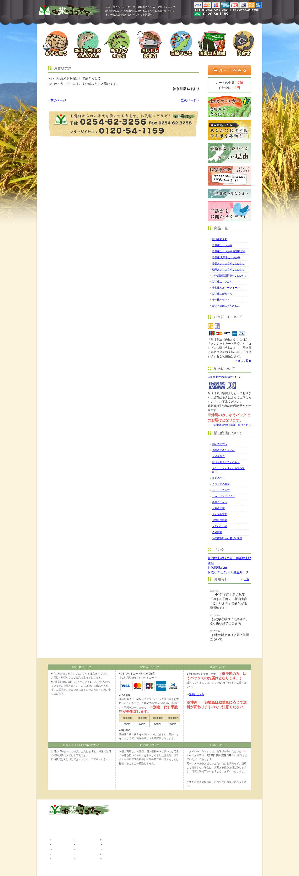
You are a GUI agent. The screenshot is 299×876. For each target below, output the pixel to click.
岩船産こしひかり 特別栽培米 (228, 251)
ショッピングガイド (223, 496)
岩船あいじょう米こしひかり (228, 263)
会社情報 (217, 532)
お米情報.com (217, 567)
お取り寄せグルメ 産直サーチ (228, 572)
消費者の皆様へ (61, 844)
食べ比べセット (221, 299)
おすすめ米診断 (61, 858)
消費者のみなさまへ (223, 450)
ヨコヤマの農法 (221, 484)
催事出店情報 (219, 520)
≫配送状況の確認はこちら (224, 377)
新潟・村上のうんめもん (226, 462)
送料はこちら (196, 694)
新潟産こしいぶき (222, 281)
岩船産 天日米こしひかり (226, 257)
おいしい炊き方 (221, 490)
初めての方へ (219, 444)
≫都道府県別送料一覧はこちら (232, 425)
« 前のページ (57, 100)
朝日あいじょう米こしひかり (228, 269)
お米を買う (218, 456)
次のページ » (190, 100)
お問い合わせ (219, 526)
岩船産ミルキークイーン (226, 287)
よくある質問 (219, 514)
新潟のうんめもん (63, 853)
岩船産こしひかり (222, 245)
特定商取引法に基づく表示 (227, 538)
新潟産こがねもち (222, 293)
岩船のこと (218, 478)
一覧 (246, 579)
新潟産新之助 (219, 239)
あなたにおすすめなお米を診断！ (228, 470)
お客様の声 (218, 508)
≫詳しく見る (243, 360)
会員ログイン (219, 502)
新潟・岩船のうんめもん (226, 305)
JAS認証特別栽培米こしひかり (229, 275)
